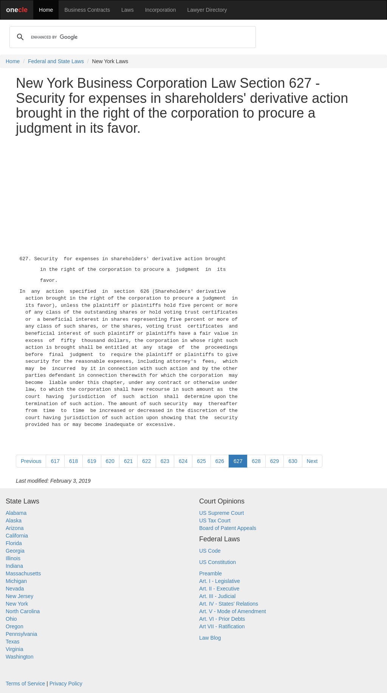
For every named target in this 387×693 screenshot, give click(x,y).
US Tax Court (215, 520)
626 (219, 461)
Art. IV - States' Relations (228, 604)
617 (55, 461)
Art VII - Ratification (222, 626)
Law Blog (210, 638)
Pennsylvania (21, 634)
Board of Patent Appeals (227, 528)
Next (312, 461)
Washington (19, 657)
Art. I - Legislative (219, 581)
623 (165, 461)
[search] (131, 37)
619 (91, 461)
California (17, 536)
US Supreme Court (221, 513)
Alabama (16, 513)
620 (110, 461)
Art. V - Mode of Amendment (232, 611)
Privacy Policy (66, 684)
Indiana (14, 566)
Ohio (11, 619)
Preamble (210, 573)
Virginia (14, 649)
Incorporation (160, 10)
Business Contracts (87, 10)
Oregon (14, 626)
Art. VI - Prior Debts (222, 619)
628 (256, 461)
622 (146, 461)
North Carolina (23, 611)
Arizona (14, 528)
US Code (210, 551)
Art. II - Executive (219, 589)
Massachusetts (23, 573)
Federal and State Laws (56, 61)
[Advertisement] (193, 194)
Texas (13, 642)
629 (274, 461)
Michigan (16, 581)
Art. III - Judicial (217, 596)
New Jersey (19, 596)
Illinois (13, 558)
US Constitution (217, 562)
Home (46, 10)
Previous (31, 461)
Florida (14, 543)
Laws (127, 10)
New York (17, 604)
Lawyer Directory (207, 10)
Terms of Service (25, 684)
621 (128, 461)
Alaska (14, 520)
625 (201, 461)
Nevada (15, 589)
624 (183, 461)
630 (292, 461)
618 (73, 461)
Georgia (15, 551)
